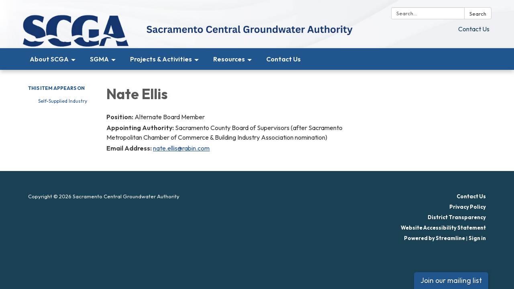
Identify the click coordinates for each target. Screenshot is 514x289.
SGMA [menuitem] (99, 59)
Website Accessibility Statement (443, 227)
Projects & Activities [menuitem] (161, 59)
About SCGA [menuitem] (49, 59)
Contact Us (474, 29)
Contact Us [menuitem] (283, 59)
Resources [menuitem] (229, 59)
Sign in (477, 238)
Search (477, 13)
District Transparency (457, 217)
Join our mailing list (451, 280)
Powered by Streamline (434, 238)
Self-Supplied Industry (62, 101)
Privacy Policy (467, 207)
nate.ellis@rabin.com (181, 148)
